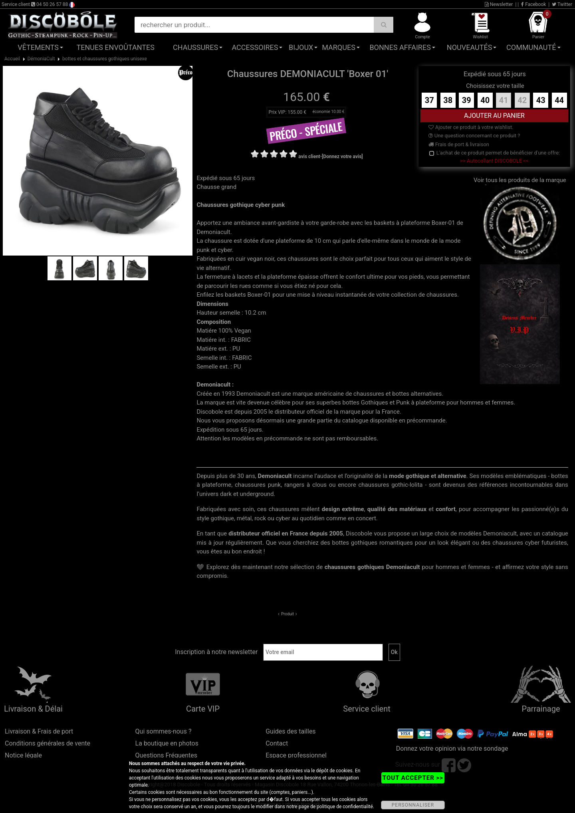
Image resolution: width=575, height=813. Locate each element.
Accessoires (255, 47)
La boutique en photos (166, 743)
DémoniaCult (41, 58)
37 (429, 100)
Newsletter (499, 4)
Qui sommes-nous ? (163, 731)
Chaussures (195, 47)
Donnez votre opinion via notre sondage (452, 748)
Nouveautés (469, 47)
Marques (338, 47)
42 (522, 100)
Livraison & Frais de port (39, 731)
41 (503, 100)
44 (559, 100)
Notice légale (23, 755)
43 (540, 100)
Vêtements (38, 47)
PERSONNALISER (413, 805)
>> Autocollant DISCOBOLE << (494, 161)
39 (466, 100)
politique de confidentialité (345, 806)
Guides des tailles (290, 731)
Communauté (531, 47)
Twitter (562, 4)
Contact (277, 743)
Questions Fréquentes (166, 755)
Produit (287, 614)
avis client (309, 156)
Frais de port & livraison (458, 144)
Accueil (12, 58)
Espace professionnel (296, 755)
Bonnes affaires (399, 47)
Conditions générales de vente (47, 743)
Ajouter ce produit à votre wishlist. (470, 127)
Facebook (533, 4)
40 (485, 100)
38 (447, 100)
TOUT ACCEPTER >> (413, 777)
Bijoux (301, 47)
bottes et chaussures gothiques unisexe (104, 58)
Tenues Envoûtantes (116, 47)
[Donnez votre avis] (342, 156)
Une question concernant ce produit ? (474, 136)
